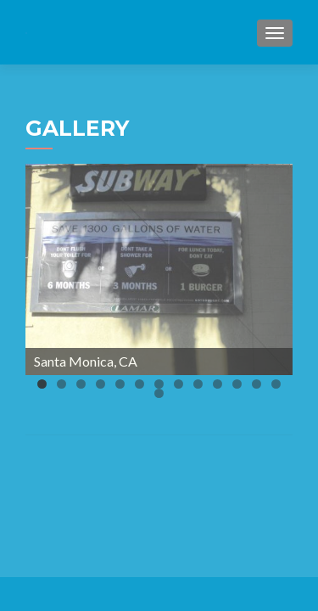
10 (217, 384)
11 (237, 384)
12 (256, 384)
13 (276, 384)
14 (159, 393)
